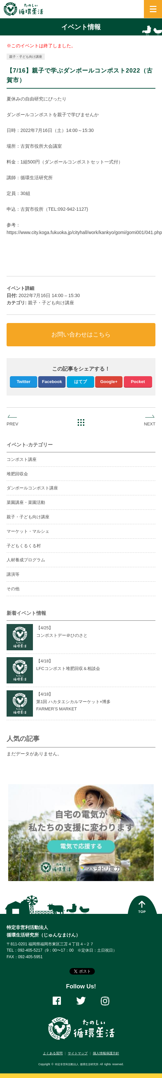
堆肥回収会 (17, 473)
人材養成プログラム (26, 559)
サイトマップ (78, 1053)
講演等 (13, 574)
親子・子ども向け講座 (25, 56)
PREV (12, 423)
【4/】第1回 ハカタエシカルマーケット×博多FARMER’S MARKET (73, 702)
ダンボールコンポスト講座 (32, 487)
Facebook (52, 381)
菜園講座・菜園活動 (26, 502)
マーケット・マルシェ (28, 531)
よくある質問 (53, 1053)
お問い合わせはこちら (81, 334)
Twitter (24, 381)
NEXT (149, 423)
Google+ (108, 381)
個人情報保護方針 (106, 1053)
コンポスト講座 (22, 459)
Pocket (138, 381)
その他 (13, 588)
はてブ (80, 381)
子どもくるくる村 (24, 545)
